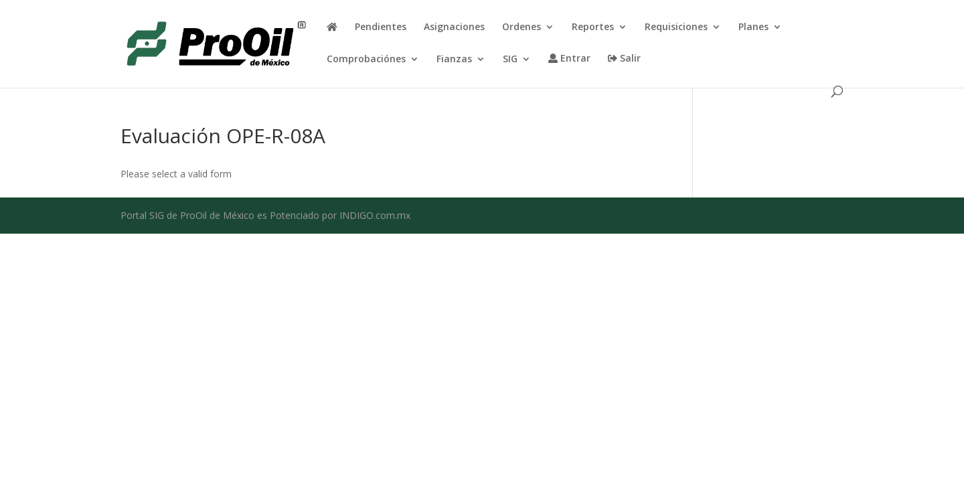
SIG (510, 59)
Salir (624, 59)
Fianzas (454, 59)
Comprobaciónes (366, 59)
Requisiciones (676, 27)
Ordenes (521, 27)
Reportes (593, 27)
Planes (753, 27)
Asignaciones (454, 27)
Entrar (569, 59)
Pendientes (380, 27)
